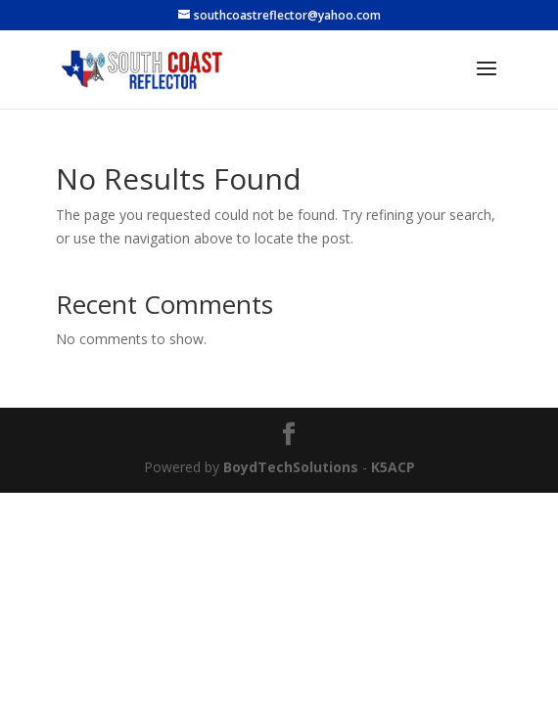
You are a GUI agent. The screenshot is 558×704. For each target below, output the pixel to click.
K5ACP (393, 467)
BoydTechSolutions (290, 467)
